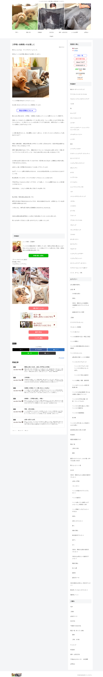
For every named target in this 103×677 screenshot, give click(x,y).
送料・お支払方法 (75, 654)
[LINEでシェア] (29, 353)
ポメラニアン (73, 244)
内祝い (14, 343)
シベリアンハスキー (75, 148)
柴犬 (71, 144)
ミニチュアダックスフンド (77, 163)
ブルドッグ (73, 225)
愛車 (73, 634)
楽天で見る (38, 332)
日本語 (76, 50)
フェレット (73, 215)
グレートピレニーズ (75, 118)
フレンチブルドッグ (75, 229)
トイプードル (73, 177)
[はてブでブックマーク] (56, 349)
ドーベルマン (73, 182)
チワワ (72, 172)
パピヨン (72, 201)
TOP (71, 606)
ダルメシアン (73, 167)
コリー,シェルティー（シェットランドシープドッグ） (80, 128)
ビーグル (72, 210)
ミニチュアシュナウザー (76, 253)
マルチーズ (73, 249)
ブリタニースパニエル (76, 220)
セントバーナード (75, 158)
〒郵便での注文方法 (75, 626)
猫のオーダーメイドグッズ (77, 89)
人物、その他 (75, 639)
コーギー (72, 122)
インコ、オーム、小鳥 (76, 272)
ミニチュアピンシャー (76, 258)
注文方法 (72, 621)
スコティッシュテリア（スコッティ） (80, 153)
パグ (71, 191)
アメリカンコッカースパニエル (78, 94)
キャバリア (73, 113)
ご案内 (72, 611)
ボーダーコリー (74, 239)
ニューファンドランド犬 (76, 187)
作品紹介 (72, 649)
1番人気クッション (38, 308)
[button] (47, 353)
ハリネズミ (73, 206)
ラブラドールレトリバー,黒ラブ (78, 268)
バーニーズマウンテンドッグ (78, 196)
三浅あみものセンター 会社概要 (79, 659)
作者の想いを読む (38, 255)
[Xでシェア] (21, 349)
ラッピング (73, 645)
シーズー (72, 139)
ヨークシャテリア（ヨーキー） (78, 263)
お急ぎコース (73, 616)
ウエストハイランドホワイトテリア (79, 99)
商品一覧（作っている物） (77, 630)
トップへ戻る (38, 338)
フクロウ (72, 234)
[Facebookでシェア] (38, 349)
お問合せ (72, 664)
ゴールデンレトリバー (76, 134)
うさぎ (72, 103)
